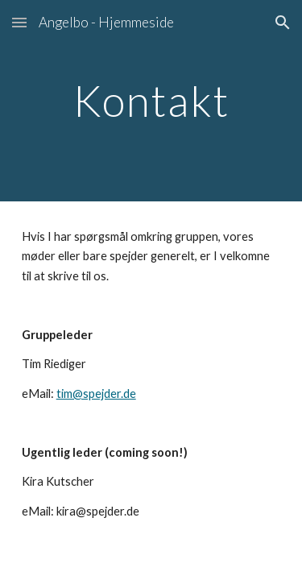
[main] (151, 100)
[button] (19, 22)
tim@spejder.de (96, 393)
